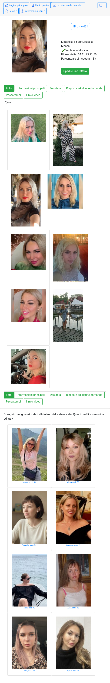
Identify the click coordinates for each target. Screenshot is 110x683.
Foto (9, 88)
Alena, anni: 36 (73, 482)
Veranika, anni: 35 (29, 545)
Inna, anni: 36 (29, 671)
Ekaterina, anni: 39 (73, 545)
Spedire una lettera (75, 71)
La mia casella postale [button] (67, 5)
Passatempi (13, 95)
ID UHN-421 (80, 26)
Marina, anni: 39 (29, 482)
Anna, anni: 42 (29, 608)
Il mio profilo (40, 5)
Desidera (55, 88)
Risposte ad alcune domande (84, 88)
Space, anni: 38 (73, 671)
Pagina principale (16, 5)
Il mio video (33, 95)
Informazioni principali (31, 88)
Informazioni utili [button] (32, 11)
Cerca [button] (10, 11)
